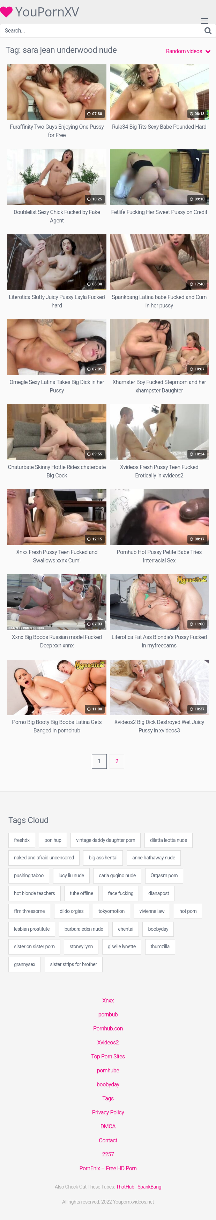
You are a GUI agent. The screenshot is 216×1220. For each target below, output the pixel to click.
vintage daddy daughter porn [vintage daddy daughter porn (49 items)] (105, 840)
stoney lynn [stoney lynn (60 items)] (81, 947)
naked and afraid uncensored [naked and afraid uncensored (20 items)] (44, 858)
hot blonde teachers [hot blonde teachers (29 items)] (34, 893)
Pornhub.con (108, 1028)
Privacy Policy (108, 1112)
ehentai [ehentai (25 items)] (125, 929)
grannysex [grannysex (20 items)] (24, 964)
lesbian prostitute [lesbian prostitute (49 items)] (32, 929)
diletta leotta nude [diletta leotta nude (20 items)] (168, 840)
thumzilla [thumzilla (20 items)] (160, 947)
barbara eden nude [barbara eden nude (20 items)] (84, 929)
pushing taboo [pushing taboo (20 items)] (29, 876)
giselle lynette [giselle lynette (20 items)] (122, 947)
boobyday (108, 1084)
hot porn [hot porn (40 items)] (188, 911)
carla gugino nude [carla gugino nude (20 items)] (117, 876)
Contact (108, 1140)
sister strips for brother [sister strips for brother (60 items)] (73, 964)
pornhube (108, 1070)
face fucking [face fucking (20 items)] (121, 893)
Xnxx (108, 1000)
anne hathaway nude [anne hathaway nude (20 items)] (153, 858)
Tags (108, 1098)
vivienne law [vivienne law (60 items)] (151, 911)
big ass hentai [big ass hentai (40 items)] (103, 858)
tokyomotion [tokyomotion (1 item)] (111, 911)
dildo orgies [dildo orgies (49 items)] (72, 911)
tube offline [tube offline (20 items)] (81, 893)
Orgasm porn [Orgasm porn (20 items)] (164, 876)
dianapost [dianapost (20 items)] (158, 893)
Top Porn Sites (108, 1056)
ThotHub (125, 1187)
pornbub (108, 1014)
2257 (108, 1154)
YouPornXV (39, 12)
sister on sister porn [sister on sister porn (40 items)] (34, 947)
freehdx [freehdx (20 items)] (22, 840)
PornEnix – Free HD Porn (107, 1168)
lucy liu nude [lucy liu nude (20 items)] (71, 876)
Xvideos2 (108, 1042)
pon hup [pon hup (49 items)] (52, 840)
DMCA (108, 1126)
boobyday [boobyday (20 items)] (158, 929)
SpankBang (149, 1187)
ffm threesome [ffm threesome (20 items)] (29, 911)
